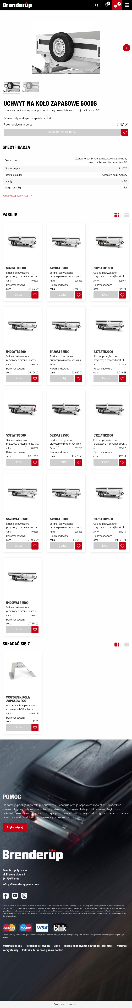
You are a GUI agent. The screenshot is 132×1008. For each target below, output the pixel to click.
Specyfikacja (59, 1004)
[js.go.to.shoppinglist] (107, 5)
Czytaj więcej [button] (15, 827)
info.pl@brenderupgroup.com (21, 884)
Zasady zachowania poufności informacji (88, 946)
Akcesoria (73, 1004)
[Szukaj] (96, 5)
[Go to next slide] (126, 47)
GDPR (57, 946)
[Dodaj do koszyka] (124, 132)
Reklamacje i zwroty (38, 946)
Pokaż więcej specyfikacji (15, 196)
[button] (116, 215)
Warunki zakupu (13, 946)
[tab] (11, 85)
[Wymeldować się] (117, 5)
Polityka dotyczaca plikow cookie (42, 950)
